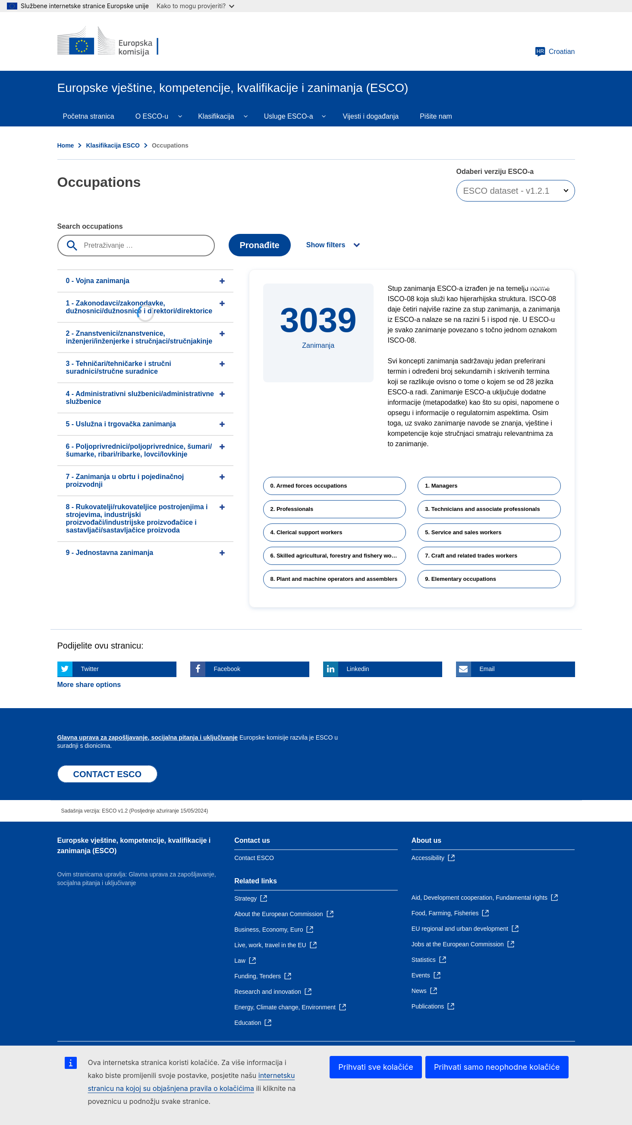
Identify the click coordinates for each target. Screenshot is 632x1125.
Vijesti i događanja (371, 116)
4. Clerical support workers (306, 532)
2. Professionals (292, 509)
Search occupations (90, 226)
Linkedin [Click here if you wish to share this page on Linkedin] (358, 668)
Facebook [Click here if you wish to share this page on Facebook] (227, 668)
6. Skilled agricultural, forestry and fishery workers (338, 555)
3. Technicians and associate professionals (482, 509)
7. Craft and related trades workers (471, 555)
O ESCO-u (151, 116)
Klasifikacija (216, 116)
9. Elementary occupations (460, 579)
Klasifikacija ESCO (113, 145)
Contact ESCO (254, 857)
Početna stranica (88, 116)
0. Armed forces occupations (308, 485)
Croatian (555, 52)
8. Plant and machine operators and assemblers (334, 579)
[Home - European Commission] (119, 41)
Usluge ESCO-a (288, 116)
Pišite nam (436, 116)
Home (65, 145)
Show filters (326, 245)
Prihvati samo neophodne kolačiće (497, 1066)
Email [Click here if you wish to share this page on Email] (487, 668)
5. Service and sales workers (463, 532)
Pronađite (260, 245)
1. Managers (441, 485)
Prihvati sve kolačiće (375, 1066)
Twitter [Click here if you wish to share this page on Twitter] (90, 668)
